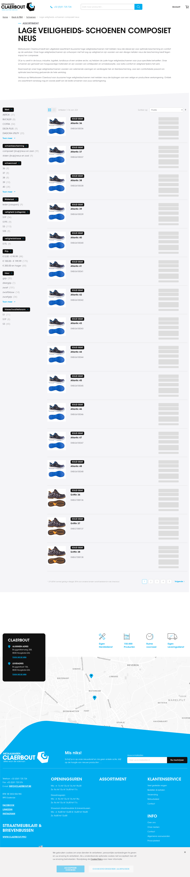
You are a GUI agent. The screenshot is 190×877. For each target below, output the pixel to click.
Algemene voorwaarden (159, 836)
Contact (151, 804)
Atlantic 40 (76, 237)
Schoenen (31, 17)
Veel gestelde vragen (157, 785)
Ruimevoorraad (151, 645)
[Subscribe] (177, 760)
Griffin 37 (75, 523)
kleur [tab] (7, 273)
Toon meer (7, 138)
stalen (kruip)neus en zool (19, 155)
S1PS (8, 222)
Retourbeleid (153, 799)
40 (7, 187)
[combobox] (111, 7)
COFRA (10, 124)
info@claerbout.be (20, 786)
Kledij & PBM (17, 17)
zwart (9, 287)
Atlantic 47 (76, 437)
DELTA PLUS (11, 128)
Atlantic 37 (76, 151)
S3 (8, 226)
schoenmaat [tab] (11, 163)
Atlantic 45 (76, 380)
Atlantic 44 (76, 352)
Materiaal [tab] (9, 199)
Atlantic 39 (76, 209)
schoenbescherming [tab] (14, 146)
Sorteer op (143, 110)
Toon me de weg (19, 657)
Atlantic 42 (76, 294)
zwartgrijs (11, 297)
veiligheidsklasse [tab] (13, 238)
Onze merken (154, 827)
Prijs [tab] (6, 251)
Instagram (9, 813)
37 (7, 173)
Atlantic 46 (76, 409)
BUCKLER (10, 119)
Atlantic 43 (76, 323)
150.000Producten (129, 645)
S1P (8, 217)
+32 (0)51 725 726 (63, 7)
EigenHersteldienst (106, 645)
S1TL (8, 244)
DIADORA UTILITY (14, 133)
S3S (7, 231)
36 (7, 168)
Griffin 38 (75, 552)
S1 (7, 314)
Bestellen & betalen (156, 790)
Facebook (8, 805)
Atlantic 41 (76, 266)
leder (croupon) (14, 204)
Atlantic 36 (76, 123)
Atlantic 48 (76, 466)
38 (7, 177)
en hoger (15, 265)
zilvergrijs (10, 283)
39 (7, 182)
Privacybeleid (154, 841)
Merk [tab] (7, 109)
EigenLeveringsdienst (176, 645)
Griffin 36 (75, 494)
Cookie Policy (97, 859)
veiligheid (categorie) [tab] (15, 212)
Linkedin (7, 809)
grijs (8, 278)
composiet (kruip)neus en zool (21, 151)
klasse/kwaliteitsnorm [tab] (15, 309)
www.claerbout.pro (14, 837)
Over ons (152, 822)
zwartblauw (12, 292)
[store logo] (18, 7)
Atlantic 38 (76, 180)
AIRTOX (9, 115)
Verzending (153, 794)
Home (5, 17)
